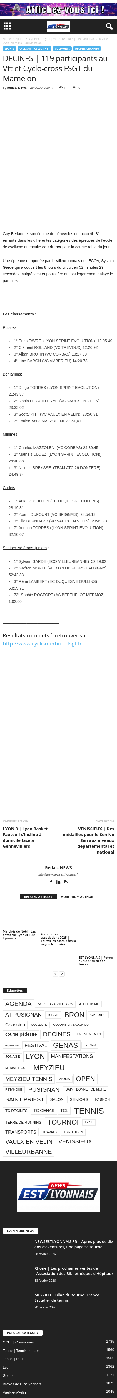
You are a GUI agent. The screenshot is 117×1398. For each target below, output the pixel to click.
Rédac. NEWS (17, 87)
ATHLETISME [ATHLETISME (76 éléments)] (89, 976)
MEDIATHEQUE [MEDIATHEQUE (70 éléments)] (16, 1040)
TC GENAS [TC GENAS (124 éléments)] (44, 1083)
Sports (20, 39)
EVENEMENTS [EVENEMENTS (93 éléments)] (89, 1006)
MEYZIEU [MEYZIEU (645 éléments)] (48, 1040)
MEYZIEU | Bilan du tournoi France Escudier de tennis (66, 1269)
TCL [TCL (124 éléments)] (64, 1083)
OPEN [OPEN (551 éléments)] (85, 1051)
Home (7, 39)
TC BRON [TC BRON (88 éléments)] (102, 1072)
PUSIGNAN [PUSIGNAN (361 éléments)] (44, 1061)
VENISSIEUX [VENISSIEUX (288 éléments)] (75, 1114)
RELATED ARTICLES (38, 868)
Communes (62, 48)
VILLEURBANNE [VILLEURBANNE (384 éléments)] (28, 1123)
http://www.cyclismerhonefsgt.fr (42, 615)
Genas (8, 1348)
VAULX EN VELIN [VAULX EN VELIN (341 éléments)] (29, 1114)
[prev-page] (55, 946)
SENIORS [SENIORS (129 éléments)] (79, 1071)
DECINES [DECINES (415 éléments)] (57, 1006)
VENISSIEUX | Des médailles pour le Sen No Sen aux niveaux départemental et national (88, 812)
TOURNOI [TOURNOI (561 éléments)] (63, 1094)
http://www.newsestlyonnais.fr (58, 846)
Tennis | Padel (14, 1331)
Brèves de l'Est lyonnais (22, 1356)
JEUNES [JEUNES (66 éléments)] (90, 1017)
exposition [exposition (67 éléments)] (12, 1017)
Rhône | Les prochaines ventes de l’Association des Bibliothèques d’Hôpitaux (74, 1243)
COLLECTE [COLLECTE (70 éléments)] (39, 996)
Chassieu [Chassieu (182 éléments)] (15, 997)
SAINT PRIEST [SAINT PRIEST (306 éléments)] (24, 1071)
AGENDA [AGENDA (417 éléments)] (18, 976)
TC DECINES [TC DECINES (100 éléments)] (16, 1083)
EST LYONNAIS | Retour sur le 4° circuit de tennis (96, 933)
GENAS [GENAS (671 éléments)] (65, 1017)
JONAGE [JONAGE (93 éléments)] (12, 1029)
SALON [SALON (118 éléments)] (57, 1071)
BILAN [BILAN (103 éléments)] (53, 987)
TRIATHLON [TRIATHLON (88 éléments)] (73, 1104)
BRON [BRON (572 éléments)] (74, 986)
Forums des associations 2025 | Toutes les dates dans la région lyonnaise (58, 911)
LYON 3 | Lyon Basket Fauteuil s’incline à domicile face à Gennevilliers (25, 809)
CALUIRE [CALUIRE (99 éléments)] (98, 987)
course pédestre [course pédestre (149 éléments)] (21, 1006)
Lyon (7, 1339)
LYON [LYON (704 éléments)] (35, 1028)
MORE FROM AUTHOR (77, 868)
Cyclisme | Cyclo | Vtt (43, 39)
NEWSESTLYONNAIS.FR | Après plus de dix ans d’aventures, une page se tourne (73, 1216)
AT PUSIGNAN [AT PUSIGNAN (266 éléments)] (23, 987)
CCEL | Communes (18, 1314)
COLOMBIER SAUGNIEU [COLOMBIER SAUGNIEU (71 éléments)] (71, 996)
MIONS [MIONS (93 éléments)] (64, 1051)
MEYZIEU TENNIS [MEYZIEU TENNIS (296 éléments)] (28, 1051)
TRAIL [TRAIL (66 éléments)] (89, 1094)
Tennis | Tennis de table (21, 1323)
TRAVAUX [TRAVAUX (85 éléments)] (50, 1104)
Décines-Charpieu (87, 48)
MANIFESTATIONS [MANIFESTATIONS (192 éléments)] (72, 1028)
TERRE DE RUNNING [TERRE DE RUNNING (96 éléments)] (23, 1095)
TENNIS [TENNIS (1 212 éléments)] (89, 1083)
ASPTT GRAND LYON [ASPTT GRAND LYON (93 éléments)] (55, 976)
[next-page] (62, 946)
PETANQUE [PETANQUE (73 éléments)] (13, 1061)
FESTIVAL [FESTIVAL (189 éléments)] (36, 1017)
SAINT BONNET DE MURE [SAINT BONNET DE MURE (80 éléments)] (86, 1061)
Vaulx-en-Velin (14, 1364)
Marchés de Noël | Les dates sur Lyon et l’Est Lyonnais (19, 906)
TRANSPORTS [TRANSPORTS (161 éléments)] (20, 1104)
